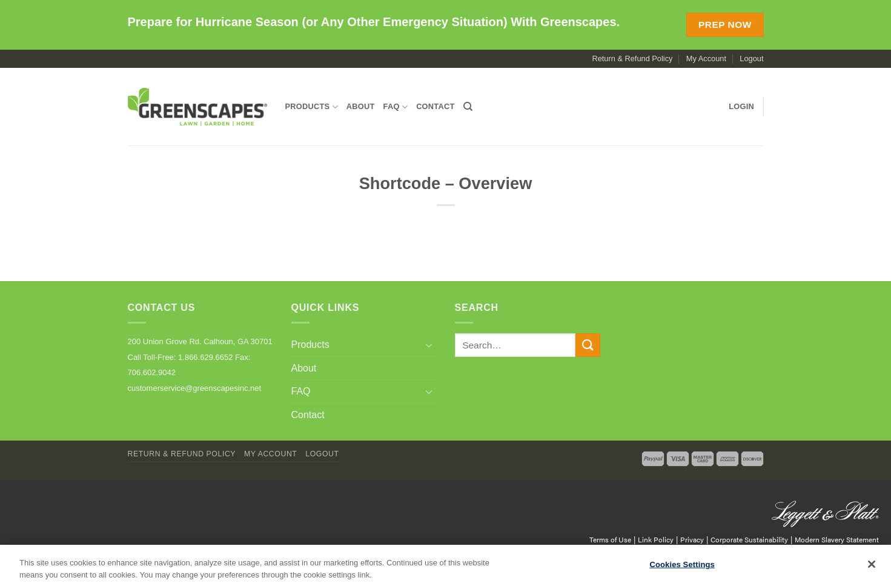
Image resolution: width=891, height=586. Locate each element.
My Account (706, 58)
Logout (751, 58)
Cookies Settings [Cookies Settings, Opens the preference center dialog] (682, 571)
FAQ (395, 107)
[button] (741, 107)
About (360, 106)
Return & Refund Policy (632, 58)
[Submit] (587, 345)
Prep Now (725, 24)
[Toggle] (429, 345)
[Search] (467, 106)
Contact (435, 106)
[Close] (871, 571)
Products (311, 107)
